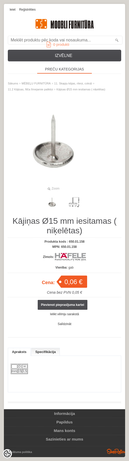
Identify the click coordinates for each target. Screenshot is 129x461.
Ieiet (13, 9)
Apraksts (19, 352)
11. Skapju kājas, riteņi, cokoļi (73, 83)
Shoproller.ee (116, 451)
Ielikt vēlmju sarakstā (64, 314)
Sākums (13, 83)
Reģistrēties (27, 9)
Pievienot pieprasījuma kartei (62, 305)
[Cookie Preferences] (7, 453)
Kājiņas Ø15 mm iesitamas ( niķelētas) (80, 89)
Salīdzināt (65, 324)
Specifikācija (45, 352)
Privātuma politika (19, 451)
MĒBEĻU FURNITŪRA (36, 83)
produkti (58, 44)
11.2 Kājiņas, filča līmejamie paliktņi (30, 89)
